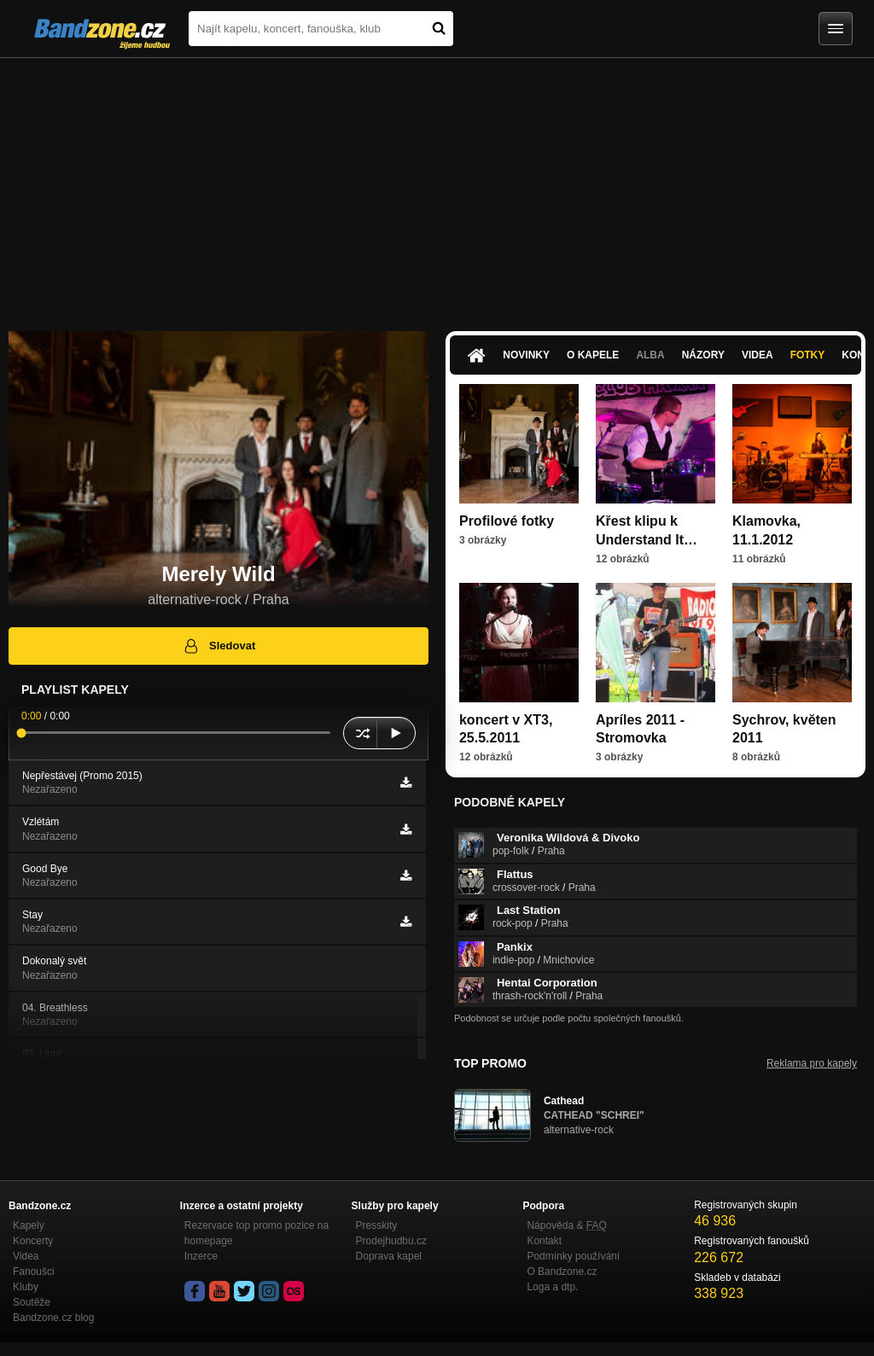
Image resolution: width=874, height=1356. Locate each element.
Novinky (526, 355)
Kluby (25, 1287)
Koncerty (33, 1241)
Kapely (28, 1225)
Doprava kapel (389, 1256)
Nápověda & (566, 1225)
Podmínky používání (573, 1256)
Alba (650, 355)
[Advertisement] (437, 186)
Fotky (807, 355)
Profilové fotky (506, 521)
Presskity (377, 1225)
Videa (757, 355)
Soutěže (31, 1302)
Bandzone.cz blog (53, 1318)
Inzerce (201, 1256)
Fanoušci (34, 1271)
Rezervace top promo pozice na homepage (256, 1233)
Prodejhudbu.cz (391, 1241)
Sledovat (219, 646)
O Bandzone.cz (562, 1271)
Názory (703, 355)
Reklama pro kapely (811, 1063)
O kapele (593, 355)
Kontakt (544, 1241)
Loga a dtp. (552, 1287)
